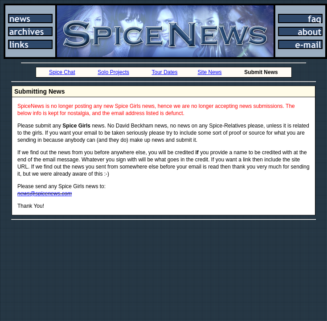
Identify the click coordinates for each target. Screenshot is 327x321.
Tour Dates (164, 72)
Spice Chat (62, 72)
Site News (210, 72)
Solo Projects (113, 72)
